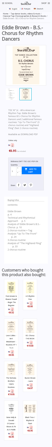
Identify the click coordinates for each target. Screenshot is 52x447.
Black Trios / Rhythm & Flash (30, 420)
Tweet (24, 185)
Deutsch (40, 9)
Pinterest (30, 185)
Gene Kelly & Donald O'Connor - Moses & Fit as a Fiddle (11, 423)
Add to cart (30, 170)
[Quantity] (13, 171)
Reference (14, 161)
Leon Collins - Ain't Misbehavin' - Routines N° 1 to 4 (11, 341)
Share (18, 185)
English (14, 9)
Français (27, 9)
